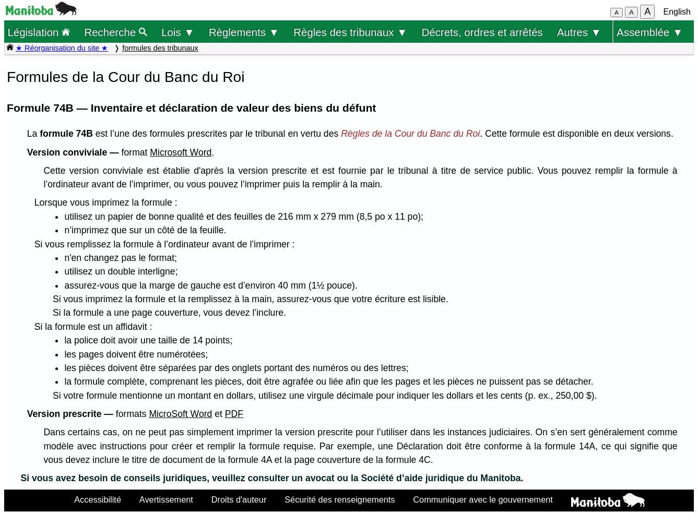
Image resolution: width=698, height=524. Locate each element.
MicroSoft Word (180, 414)
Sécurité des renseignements (340, 499)
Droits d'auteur (239, 499)
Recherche (115, 32)
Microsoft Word (180, 152)
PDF (234, 414)
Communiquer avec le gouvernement (482, 499)
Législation (38, 32)
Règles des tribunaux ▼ (350, 32)
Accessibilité (97, 499)
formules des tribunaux (160, 48)
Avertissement (166, 499)
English (677, 11)
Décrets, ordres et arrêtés (481, 32)
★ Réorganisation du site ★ (62, 48)
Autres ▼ (579, 32)
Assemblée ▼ (650, 32)
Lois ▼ (178, 32)
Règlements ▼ (244, 32)
